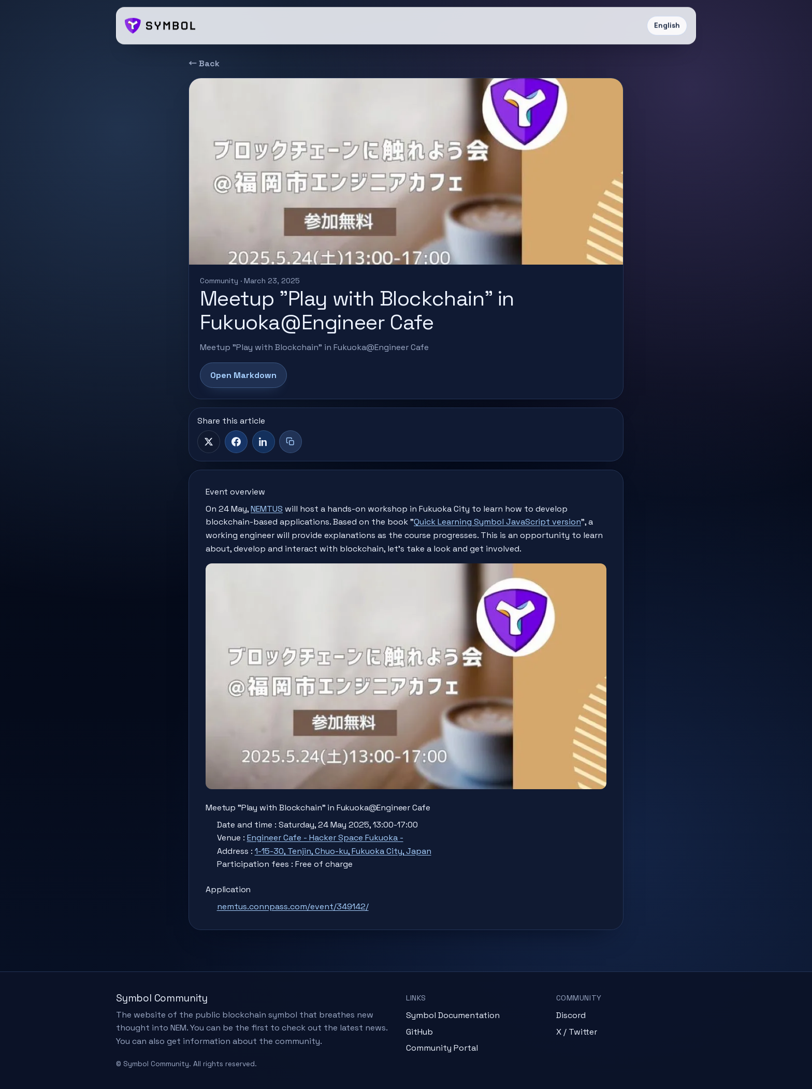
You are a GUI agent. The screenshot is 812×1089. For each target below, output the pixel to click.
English (667, 25)
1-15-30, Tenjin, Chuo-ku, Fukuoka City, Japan (343, 851)
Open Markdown (243, 375)
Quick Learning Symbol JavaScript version (497, 521)
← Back (204, 63)
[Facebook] (236, 441)
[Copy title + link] (290, 441)
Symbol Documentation (453, 1015)
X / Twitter (576, 1031)
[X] (208, 441)
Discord (571, 1015)
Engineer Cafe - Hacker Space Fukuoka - (325, 837)
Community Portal (442, 1047)
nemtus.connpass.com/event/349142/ (293, 906)
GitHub (419, 1031)
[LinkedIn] (263, 441)
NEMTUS (267, 508)
